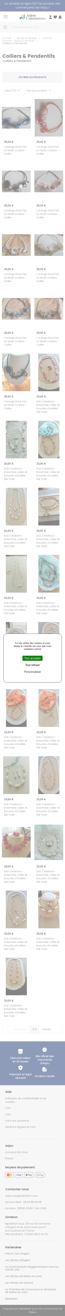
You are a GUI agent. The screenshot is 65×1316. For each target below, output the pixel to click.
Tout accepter (32, 658)
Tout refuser (32, 665)
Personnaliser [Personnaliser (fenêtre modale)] (32, 671)
